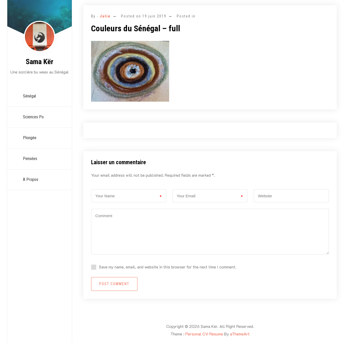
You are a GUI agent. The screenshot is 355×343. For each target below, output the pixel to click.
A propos (30, 179)
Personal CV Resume (204, 333)
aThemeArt (240, 333)
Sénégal (29, 96)
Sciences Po (33, 116)
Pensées (30, 158)
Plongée (29, 137)
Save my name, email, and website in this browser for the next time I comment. (167, 267)
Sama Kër (39, 61)
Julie (105, 16)
